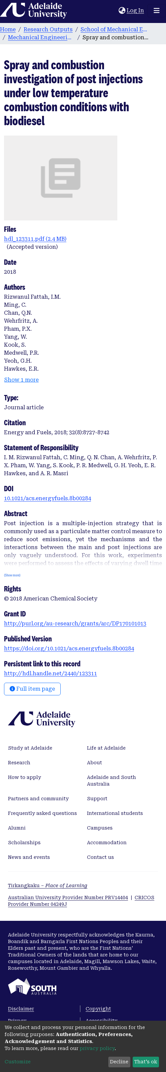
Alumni (17, 828)
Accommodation (107, 842)
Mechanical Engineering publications (41, 37)
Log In (136, 10)
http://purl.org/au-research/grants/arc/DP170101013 (75, 623)
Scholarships (24, 842)
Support (97, 798)
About (94, 762)
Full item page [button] (32, 689)
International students (115, 813)
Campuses (100, 828)
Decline (119, 1061)
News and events (29, 857)
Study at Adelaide (30, 748)
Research (19, 762)
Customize (18, 1061)
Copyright (98, 1008)
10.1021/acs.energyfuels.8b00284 (47, 498)
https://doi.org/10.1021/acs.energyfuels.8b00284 (69, 648)
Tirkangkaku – (47, 885)
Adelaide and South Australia (111, 781)
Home (8, 29)
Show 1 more (21, 380)
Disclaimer (21, 1008)
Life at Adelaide (106, 748)
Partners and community (38, 798)
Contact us (100, 857)
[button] (122, 11)
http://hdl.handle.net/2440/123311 (50, 673)
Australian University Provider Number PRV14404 (68, 897)
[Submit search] (113, 11)
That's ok (145, 1061)
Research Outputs (48, 29)
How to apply (24, 777)
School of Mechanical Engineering (114, 29)
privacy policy (97, 1048)
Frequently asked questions (42, 813)
